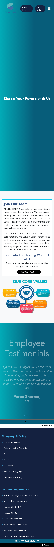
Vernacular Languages (13, 471)
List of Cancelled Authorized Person (19, 536)
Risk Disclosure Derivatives (15, 501)
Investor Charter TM (12, 513)
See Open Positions (29, 272)
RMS (6, 454)
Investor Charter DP (12, 507)
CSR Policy (8, 465)
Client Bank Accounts (13, 518)
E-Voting (40, 8)
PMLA (6, 459)
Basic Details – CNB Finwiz (15, 524)
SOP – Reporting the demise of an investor (22, 495)
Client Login (24, 8)
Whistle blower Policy (13, 477)
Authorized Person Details (15, 530)
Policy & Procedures (12, 442)
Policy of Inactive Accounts (15, 448)
